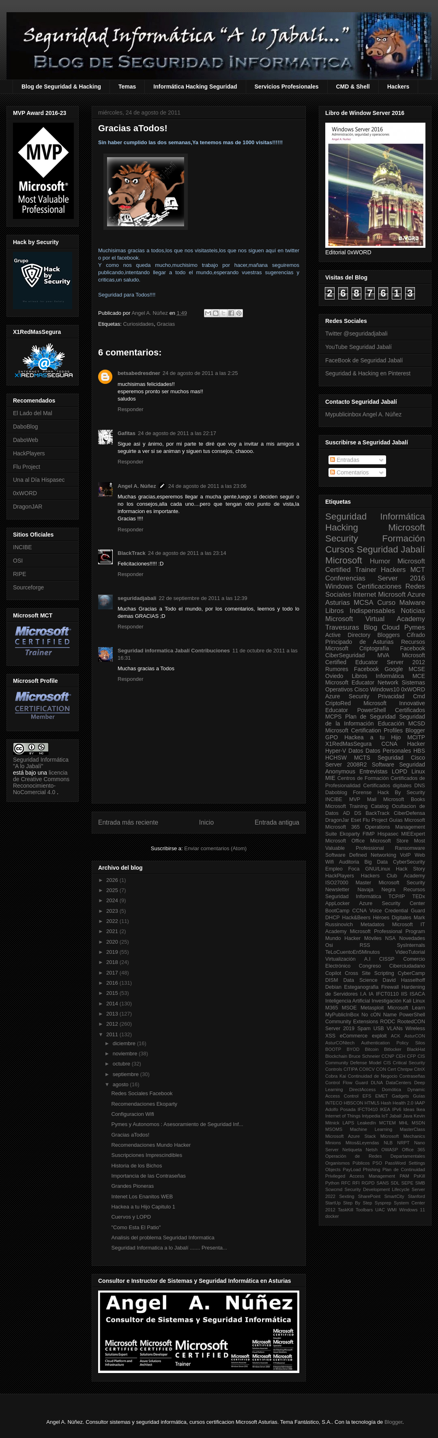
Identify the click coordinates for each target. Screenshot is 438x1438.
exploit (379, 1036)
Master (363, 883)
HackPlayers (29, 453)
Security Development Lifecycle (377, 1189)
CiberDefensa (409, 813)
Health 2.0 (403, 1102)
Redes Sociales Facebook (141, 1093)
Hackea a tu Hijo (372, 737)
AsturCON (414, 1035)
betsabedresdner (139, 373)
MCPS (333, 716)
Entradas (344, 460)
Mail (371, 799)
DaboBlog (25, 426)
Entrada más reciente (128, 822)
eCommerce (354, 1036)
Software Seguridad (398, 764)
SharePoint (369, 1196)
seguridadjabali (137, 598)
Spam (364, 1028)
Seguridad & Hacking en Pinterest (367, 373)
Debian (333, 987)
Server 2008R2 (346, 764)
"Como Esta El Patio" (136, 1227)
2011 (113, 1034)
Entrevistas (373, 771)
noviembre (126, 1053)
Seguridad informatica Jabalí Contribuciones (174, 651)
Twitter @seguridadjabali (356, 333)
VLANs (395, 1028)
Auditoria (349, 862)
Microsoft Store (389, 841)
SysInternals (411, 945)
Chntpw (405, 1069)
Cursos (339, 549)
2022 (113, 921)
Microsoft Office (345, 841)
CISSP (387, 959)
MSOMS (333, 1129)
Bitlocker (393, 1049)
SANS (382, 1182)
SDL (395, 1182)
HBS (419, 750)
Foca (354, 869)
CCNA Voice (367, 911)
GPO (331, 737)
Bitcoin (372, 1049)
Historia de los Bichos (136, 1166)
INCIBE (22, 547)
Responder (131, 409)
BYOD (353, 1049)
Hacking (341, 527)
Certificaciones (379, 586)
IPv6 (396, 1109)
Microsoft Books (404, 799)
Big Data (376, 862)
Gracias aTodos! (130, 1135)
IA (371, 994)
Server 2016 (401, 578)
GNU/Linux (378, 869)
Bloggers (388, 635)
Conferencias (345, 578)
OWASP (389, 1149)
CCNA (389, 744)
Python (332, 1182)
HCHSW (336, 757)
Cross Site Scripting (369, 973)
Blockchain (336, 1056)
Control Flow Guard (346, 1082)
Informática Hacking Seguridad (195, 86)
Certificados (410, 710)
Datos (355, 750)
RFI (356, 1182)
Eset (356, 820)
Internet (364, 594)
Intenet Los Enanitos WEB (142, 1196)
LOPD (399, 771)
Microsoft (343, 560)
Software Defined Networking (360, 855)
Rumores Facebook (352, 669)
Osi (329, 945)
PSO (377, 1163)
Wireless (415, 1028)
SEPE (407, 1182)
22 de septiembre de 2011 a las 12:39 (203, 598)
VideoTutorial (410, 952)
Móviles (373, 938)
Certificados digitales (387, 785)
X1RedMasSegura (348, 744)
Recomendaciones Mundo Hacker (151, 1145)
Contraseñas (412, 1076)
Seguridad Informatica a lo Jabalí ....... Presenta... (169, 1248)
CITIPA (351, 1069)
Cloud (391, 627)
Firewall (390, 987)
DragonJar (337, 820)
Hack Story (410, 869)
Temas (127, 86)
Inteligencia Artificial (347, 1001)
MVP (354, 799)
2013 (113, 1014)
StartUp (333, 1202)
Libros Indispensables (360, 611)
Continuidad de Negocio (372, 1076)
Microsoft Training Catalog (357, 806)
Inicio (206, 822)
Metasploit (372, 1008)
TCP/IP (397, 896)
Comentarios (349, 472)
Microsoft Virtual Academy (375, 619)
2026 (113, 880)
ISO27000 (336, 883)
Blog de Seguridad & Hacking (61, 86)
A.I (367, 959)
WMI (392, 1209)
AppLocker (337, 903)
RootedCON (411, 1021)
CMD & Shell (353, 86)
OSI (18, 560)
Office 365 (413, 1149)
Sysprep (383, 1202)
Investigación (386, 1001)
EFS (367, 1096)
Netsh (372, 1149)
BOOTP (333, 1049)
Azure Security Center (392, 903)
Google (393, 669)
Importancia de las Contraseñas (148, 1176)
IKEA (385, 1109)
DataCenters (398, 1082)
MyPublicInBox (342, 1015)
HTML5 (372, 1102)
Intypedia (371, 1115)
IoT (385, 1115)
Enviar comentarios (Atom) (215, 848)
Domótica (391, 1089)
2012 (113, 1024)
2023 (113, 911)
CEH (401, 1056)
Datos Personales (388, 750)
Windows (339, 586)
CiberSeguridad (345, 655)
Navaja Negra (376, 889)
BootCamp (337, 911)
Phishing (371, 1169)
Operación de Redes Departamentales (375, 1156)
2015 (113, 993)
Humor (380, 561)
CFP (411, 1056)
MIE (330, 778)
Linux (418, 771)
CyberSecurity (409, 862)
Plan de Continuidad (403, 1169)
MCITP (416, 737)
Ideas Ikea (414, 1109)
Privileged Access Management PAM (367, 1176)
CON (381, 1069)
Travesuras (342, 627)
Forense (362, 792)
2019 (113, 952)
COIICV (367, 1069)
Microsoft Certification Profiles (364, 730)
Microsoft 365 (342, 827)
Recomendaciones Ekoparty (144, 1104)
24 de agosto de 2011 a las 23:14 (187, 553)
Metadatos (372, 924)
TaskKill (345, 1209)
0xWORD (25, 493)
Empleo (334, 869)
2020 (113, 942)
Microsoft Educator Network (361, 682)
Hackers (398, 86)
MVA (383, 655)
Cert (391, 1069)
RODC (387, 1021)
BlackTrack (132, 553)
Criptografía (374, 648)
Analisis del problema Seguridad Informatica (162, 1237)
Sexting (346, 1196)
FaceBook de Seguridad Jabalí (364, 360)
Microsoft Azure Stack (350, 1136)
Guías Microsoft (407, 820)
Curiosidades (138, 324)
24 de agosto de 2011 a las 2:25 (200, 373)
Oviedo (334, 676)
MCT (417, 570)
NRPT (403, 1142)
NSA (390, 938)
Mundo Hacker (343, 938)
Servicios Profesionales (287, 86)
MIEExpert (413, 834)
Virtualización (340, 959)
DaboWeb (25, 440)
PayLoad (352, 1169)
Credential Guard (405, 911)
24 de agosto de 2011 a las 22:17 (177, 433)
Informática (390, 676)
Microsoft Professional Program (387, 931)
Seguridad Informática (375, 516)
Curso (386, 602)
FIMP (369, 834)
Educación (391, 723)
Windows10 (384, 689)
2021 (113, 931)
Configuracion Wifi (132, 1114)
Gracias (166, 324)
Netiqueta (352, 1149)
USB (379, 1028)
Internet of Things (343, 1115)
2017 (113, 973)
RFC (345, 1182)
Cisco (361, 689)
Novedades (412, 938)
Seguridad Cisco (401, 757)
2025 (113, 890)
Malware (412, 602)
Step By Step (357, 1202)
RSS (365, 945)
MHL (404, 1122)
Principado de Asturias (359, 642)
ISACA (417, 994)
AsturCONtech (339, 1042)
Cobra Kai (335, 1076)
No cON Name (379, 1015)
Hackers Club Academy (393, 876)
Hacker (416, 744)
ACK (395, 1035)
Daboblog (336, 792)
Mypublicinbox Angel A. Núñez (363, 414)
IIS (404, 994)
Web (419, 855)
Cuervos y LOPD (131, 1217)
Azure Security (347, 696)
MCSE (417, 669)
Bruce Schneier (364, 1056)
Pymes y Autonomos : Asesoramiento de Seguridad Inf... (177, 1124)
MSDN (418, 1122)
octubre (122, 1064)
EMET (381, 1096)
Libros (359, 676)
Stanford (416, 1196)
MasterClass (412, 1129)
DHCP (332, 917)
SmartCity (394, 1196)
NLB (388, 1142)
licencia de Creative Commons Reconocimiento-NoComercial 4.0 (41, 782)
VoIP (405, 855)
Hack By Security (401, 792)
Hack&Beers (356, 917)
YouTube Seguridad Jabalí (358, 347)
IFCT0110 (387, 994)
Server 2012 (406, 662)
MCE (418, 676)
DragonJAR (27, 506)
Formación (403, 538)
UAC (380, 1209)
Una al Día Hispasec (39, 479)
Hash (386, 1102)
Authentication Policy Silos (393, 1042)
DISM (331, 980)
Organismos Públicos (347, 1163)
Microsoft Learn (406, 1008)
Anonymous (340, 771)
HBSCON (353, 1102)
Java (407, 1115)
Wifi (329, 862)
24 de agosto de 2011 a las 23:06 (207, 486)
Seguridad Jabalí (391, 549)
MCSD (416, 723)
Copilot (333, 973)
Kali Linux (414, 1001)
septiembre (126, 1074)
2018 (113, 962)
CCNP (388, 1056)
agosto (121, 1084)
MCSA (363, 602)
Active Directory (347, 635)
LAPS (348, 1122)
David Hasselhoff (404, 980)
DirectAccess (362, 1089)
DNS (419, 785)
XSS (330, 1036)
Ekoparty (349, 834)
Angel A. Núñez (150, 313)
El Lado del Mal (32, 413)
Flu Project (26, 466)
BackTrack (377, 813)
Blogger (415, 730)
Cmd (419, 696)
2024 (113, 900)
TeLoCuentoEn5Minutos (352, 952)
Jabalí (395, 1115)
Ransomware (410, 848)
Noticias (413, 611)
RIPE (19, 574)
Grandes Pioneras (132, 1186)
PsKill (419, 1176)
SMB (420, 1182)
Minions (333, 1142)
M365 (331, 1008)
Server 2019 (339, 1028)
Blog (371, 627)
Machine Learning (371, 1129)
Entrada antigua (277, 822)
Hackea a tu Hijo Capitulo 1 (143, 1207)
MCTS (362, 757)
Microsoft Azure (401, 594)
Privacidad (391, 696)
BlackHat (416, 1049)
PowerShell (371, 710)
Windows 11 (412, 1209)
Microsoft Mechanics (402, 1136)
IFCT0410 (368, 1109)
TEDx (418, 896)
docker (332, 1216)
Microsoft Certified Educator (375, 658)
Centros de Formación (363, 778)
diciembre (125, 1043)
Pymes (414, 627)
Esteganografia (361, 987)
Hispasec (388, 834)
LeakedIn (366, 1122)
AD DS (352, 813)
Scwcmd (333, 1189)
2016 (113, 983)
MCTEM (387, 1122)
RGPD (367, 1182)
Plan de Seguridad (370, 716)
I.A (363, 994)
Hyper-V (335, 750)
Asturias (337, 602)
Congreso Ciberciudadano (392, 966)
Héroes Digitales (392, 917)
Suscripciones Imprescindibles (146, 1155)
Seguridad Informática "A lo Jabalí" (41, 762)
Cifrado (416, 635)
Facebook (412, 648)
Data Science (360, 980)
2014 (113, 1004)
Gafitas (126, 433)
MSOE (349, 1008)
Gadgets (400, 1096)
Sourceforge (28, 587)
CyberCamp (411, 973)
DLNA (377, 1082)
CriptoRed (338, 703)
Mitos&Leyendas (362, 1142)
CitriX (419, 1069)
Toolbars (364, 1209)
